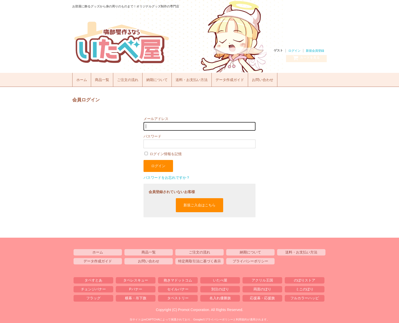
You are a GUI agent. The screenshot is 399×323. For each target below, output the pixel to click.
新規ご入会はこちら (199, 203)
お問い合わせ (274, 78)
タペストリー (178, 297)
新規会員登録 (315, 50)
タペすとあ (93, 279)
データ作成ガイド (239, 78)
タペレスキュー (135, 279)
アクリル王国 (262, 279)
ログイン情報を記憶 (163, 153)
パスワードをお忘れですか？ (167, 176)
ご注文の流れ (131, 78)
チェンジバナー (93, 288)
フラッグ (93, 297)
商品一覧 (103, 78)
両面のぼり (262, 288)
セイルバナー (178, 288)
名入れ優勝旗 (220, 297)
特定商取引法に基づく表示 (199, 260)
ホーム (82, 78)
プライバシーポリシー (250, 260)
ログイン (294, 50)
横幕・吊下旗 (135, 297)
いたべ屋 (143, 42)
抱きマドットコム (178, 279)
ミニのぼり (305, 288)
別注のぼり (220, 288)
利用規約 (241, 317)
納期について (162, 78)
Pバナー (135, 288)
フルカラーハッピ (304, 297)
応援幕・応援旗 (262, 297)
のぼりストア (304, 279)
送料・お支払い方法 (199, 78)
